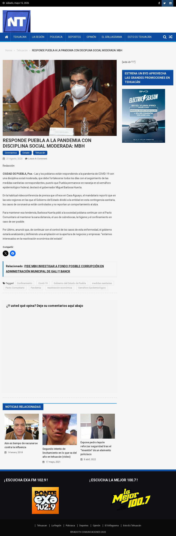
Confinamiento (24, 283)
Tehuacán (40, 153)
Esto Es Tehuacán (139, 37)
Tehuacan (19, 37)
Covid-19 (42, 283)
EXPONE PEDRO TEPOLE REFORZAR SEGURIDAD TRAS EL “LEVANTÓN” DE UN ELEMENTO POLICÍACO (95, 448)
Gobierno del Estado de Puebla (70, 283)
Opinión (91, 37)
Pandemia (36, 287)
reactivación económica (59, 287)
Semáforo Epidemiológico (92, 287)
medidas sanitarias (102, 283)
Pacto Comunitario (15, 287)
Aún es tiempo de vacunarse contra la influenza (21, 445)
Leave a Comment (37, 158)
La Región (38, 37)
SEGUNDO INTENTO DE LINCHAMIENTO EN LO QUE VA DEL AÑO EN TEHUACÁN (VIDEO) (59, 452)
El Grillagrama (112, 37)
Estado (26, 153)
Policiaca (56, 37)
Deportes (74, 37)
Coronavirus (11, 153)
